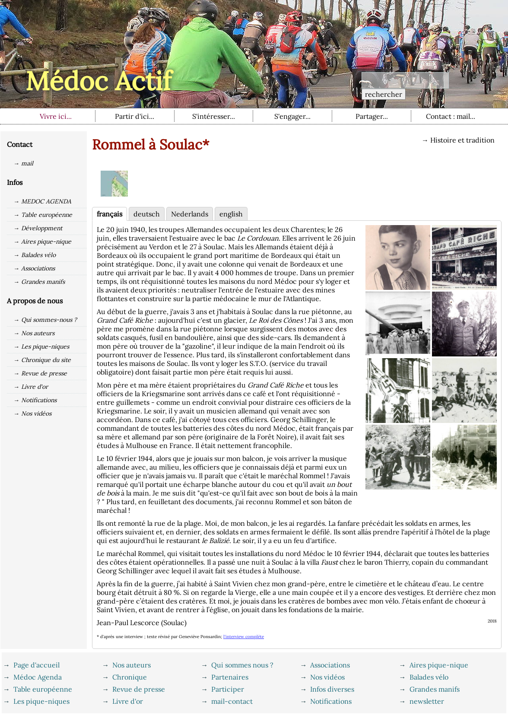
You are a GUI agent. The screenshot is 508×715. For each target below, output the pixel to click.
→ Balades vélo (34, 255)
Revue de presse (138, 689)
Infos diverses (332, 689)
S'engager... (292, 116)
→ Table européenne (42, 215)
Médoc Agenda (37, 677)
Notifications (331, 701)
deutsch (146, 214)
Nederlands (189, 214)
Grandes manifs (435, 689)
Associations (330, 665)
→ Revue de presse (40, 373)
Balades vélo (429, 677)
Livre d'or (127, 701)
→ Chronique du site (42, 360)
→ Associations (34, 268)
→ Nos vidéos (32, 413)
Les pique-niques (41, 701)
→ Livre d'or (30, 387)
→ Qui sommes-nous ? (45, 320)
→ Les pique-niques (41, 346)
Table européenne (42, 689)
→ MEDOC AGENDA (42, 201)
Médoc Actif (98, 80)
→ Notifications (35, 400)
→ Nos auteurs (33, 333)
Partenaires (229, 677)
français (109, 214)
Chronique (129, 677)
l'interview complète (243, 636)
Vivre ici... (56, 116)
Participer (227, 689)
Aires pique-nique (439, 665)
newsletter (427, 701)
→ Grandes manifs (39, 282)
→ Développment (37, 228)
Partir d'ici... (134, 116)
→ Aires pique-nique (42, 241)
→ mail (23, 163)
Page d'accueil (36, 665)
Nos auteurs (131, 665)
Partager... (372, 116)
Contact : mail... (450, 116)
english (231, 214)
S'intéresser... (213, 116)
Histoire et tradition (462, 140)
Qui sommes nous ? (242, 665)
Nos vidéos (327, 677)
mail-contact (232, 701)
